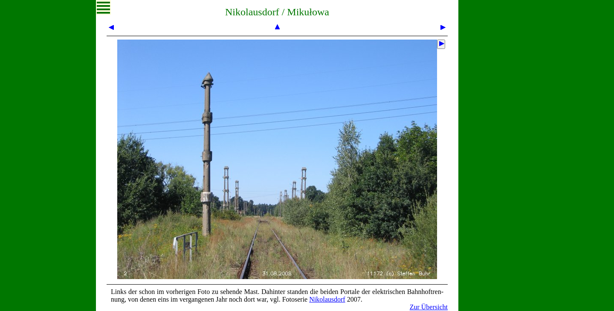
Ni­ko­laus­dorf (327, 299)
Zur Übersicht (429, 307)
